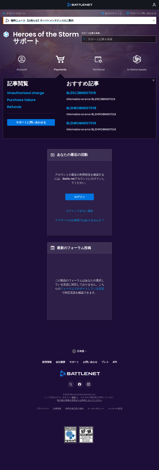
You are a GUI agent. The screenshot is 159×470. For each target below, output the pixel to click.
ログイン (79, 197)
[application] (22, 63)
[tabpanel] (79, 108)
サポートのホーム (14, 13)
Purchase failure (21, 99)
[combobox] (118, 39)
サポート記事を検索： (91, 33)
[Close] (153, 20)
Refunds (14, 106)
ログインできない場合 (79, 210)
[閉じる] (153, 80)
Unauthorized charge (25, 92)
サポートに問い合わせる (141, 13)
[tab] (22, 63)
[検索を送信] (84, 39)
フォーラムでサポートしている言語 (82, 288)
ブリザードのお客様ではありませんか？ (79, 220)
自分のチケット (111, 13)
